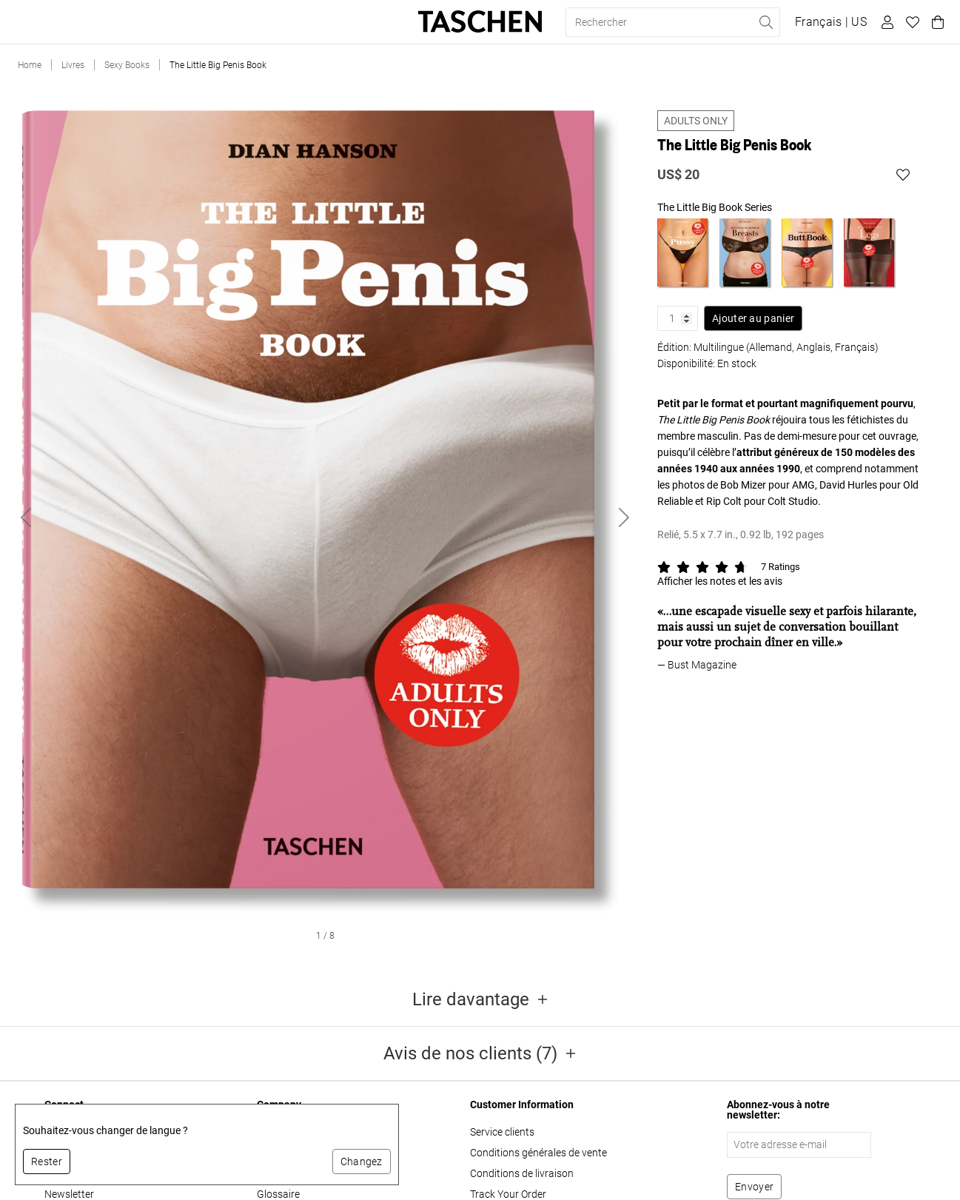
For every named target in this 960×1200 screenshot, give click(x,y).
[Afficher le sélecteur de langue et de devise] (831, 22)
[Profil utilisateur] (885, 22)
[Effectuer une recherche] (765, 22)
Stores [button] (267, 22)
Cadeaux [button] (206, 22)
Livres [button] (36, 22)
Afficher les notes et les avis (719, 581)
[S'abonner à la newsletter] (754, 1186)
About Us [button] (329, 22)
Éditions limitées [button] (118, 22)
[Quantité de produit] (677, 318)
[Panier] (935, 22)
